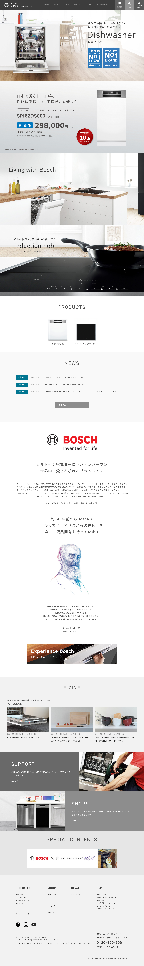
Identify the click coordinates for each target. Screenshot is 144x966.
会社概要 (19, 943)
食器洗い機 (58, 344)
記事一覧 (51, 913)
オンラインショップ (22, 914)
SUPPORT (103, 888)
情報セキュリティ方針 (44, 943)
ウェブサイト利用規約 (61, 943)
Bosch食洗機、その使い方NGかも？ (23, 738)
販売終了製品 (20, 903)
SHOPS (53, 888)
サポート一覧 (101, 895)
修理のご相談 (101, 897)
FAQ (113, 903)
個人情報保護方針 (29, 943)
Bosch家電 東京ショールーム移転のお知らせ (65, 385)
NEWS (75, 888)
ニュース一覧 (75, 895)
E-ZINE (53, 906)
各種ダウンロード (104, 903)
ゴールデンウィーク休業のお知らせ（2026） (65, 377)
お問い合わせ (112, 897)
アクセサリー (22, 897)
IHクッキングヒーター (86, 344)
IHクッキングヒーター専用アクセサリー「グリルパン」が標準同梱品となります (80, 392)
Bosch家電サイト (19, 6)
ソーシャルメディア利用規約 (81, 943)
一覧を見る (62, 405)
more (13, 781)
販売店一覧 (52, 895)
